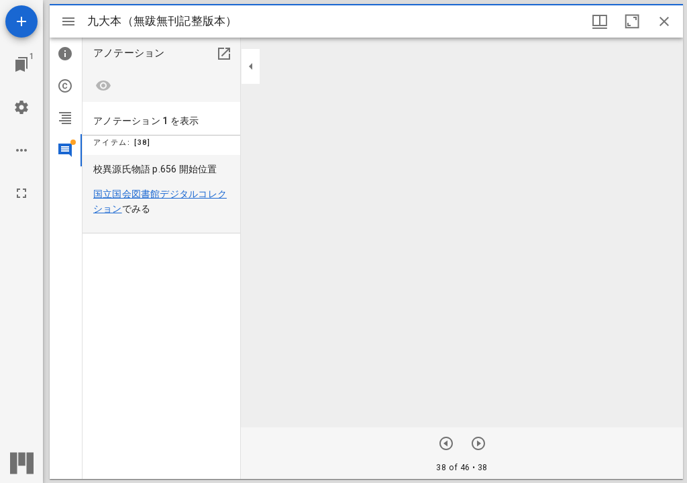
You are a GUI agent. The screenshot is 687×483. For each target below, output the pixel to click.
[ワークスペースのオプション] (21, 150)
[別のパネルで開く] (224, 54)
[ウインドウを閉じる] (664, 21)
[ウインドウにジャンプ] (21, 64)
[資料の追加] (21, 21)
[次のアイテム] (446, 443)
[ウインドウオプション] (600, 21)
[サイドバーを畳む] (251, 66)
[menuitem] (161, 194)
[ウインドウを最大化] (632, 21)
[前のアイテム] (478, 443)
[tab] (66, 54)
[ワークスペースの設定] (21, 107)
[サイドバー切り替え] (68, 21)
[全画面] (21, 193)
